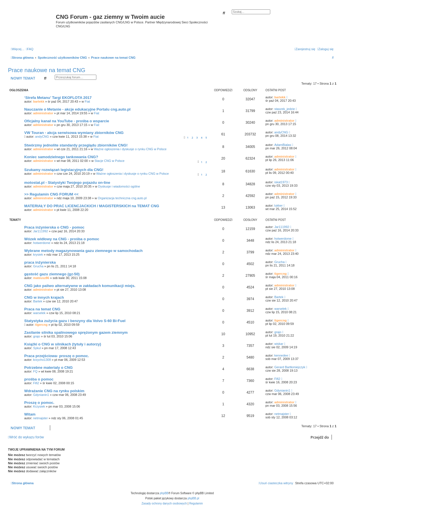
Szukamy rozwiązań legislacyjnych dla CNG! (63, 170)
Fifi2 (36, 383)
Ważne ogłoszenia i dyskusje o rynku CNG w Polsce (130, 149)
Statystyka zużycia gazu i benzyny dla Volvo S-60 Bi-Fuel (74, 321)
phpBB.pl (193, 498)
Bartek (37, 301)
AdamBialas (282, 144)
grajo (36, 336)
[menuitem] (29, 49)
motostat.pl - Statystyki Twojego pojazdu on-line (67, 182)
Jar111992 (40, 231)
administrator (43, 113)
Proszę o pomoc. (39, 402)
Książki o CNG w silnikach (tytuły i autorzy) (62, 344)
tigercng (280, 273)
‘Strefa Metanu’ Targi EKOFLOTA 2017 (58, 97)
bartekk (38, 101)
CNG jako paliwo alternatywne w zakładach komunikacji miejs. (79, 286)
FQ (35, 371)
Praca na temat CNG (42, 309)
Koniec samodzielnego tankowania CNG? (61, 157)
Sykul (37, 348)
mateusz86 (41, 278)
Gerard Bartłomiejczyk (289, 367)
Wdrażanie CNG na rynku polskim (54, 391)
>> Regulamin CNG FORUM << (51, 194)
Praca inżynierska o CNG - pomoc (54, 227)
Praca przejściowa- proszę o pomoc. (56, 356)
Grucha (38, 266)
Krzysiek (39, 406)
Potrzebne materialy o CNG (48, 367)
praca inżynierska (40, 262)
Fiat (87, 101)
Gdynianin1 (41, 394)
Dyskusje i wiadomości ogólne (119, 186)
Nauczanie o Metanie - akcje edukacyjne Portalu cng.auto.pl (77, 109)
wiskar (278, 343)
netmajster (40, 418)
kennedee (281, 355)
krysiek (38, 254)
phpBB (164, 493)
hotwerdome (41, 243)
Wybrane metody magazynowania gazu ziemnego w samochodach (83, 251)
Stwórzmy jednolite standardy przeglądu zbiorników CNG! (76, 145)
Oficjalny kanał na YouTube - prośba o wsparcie (66, 121)
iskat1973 (281, 182)
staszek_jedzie (284, 109)
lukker (278, 205)
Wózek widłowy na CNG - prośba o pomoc (61, 239)
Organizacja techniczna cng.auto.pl (122, 198)
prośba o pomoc (39, 379)
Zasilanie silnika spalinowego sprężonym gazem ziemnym (76, 332)
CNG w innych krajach (44, 297)
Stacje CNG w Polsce (109, 160)
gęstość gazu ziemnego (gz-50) (52, 274)
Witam (29, 414)
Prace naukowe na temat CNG (46, 70)
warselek (39, 313)
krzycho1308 (42, 359)
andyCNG (42, 136)
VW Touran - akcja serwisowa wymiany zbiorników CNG (74, 133)
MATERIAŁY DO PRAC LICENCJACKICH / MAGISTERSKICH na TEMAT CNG (91, 206)
